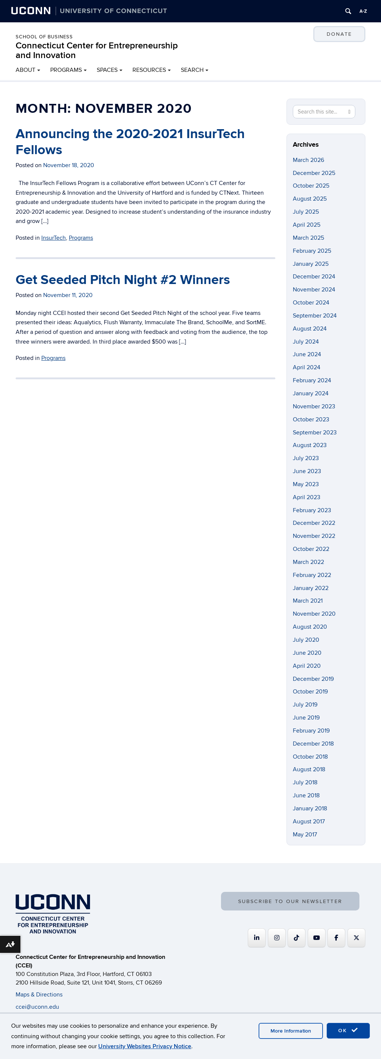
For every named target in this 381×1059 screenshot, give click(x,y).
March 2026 (308, 160)
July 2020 (306, 640)
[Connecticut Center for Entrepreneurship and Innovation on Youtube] (317, 937)
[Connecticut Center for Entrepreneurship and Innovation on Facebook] (336, 937)
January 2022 (311, 588)
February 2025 (312, 251)
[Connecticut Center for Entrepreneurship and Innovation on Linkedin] (257, 937)
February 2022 (312, 575)
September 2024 (315, 315)
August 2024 (310, 328)
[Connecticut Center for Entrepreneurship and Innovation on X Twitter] (356, 937)
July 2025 (306, 212)
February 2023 (312, 510)
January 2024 (311, 393)
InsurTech (53, 238)
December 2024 (314, 276)
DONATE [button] (339, 34)
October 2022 (311, 549)
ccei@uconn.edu (37, 1007)
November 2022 (314, 536)
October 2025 (311, 185)
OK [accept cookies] (348, 1030)
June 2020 (307, 653)
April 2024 (306, 367)
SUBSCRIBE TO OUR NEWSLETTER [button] (290, 901)
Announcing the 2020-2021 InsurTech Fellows (130, 142)
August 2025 (310, 198)
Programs (81, 238)
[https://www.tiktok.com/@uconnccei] (296, 937)
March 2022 (308, 562)
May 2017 (305, 834)
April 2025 (306, 225)
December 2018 (313, 743)
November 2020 (314, 614)
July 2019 (305, 704)
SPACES (107, 70)
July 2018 (305, 782)
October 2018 (310, 756)
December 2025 (314, 173)
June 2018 (306, 795)
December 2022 (314, 523)
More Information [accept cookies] (290, 1031)
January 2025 (311, 264)
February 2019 (311, 730)
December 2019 (313, 679)
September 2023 (315, 432)
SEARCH (192, 70)
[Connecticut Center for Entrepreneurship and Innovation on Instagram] (277, 937)
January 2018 (310, 808)
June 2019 (306, 717)
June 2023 (307, 471)
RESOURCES (149, 70)
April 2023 (306, 497)
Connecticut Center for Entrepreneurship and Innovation (97, 50)
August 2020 (310, 627)
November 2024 (314, 289)
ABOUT (25, 70)
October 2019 (310, 691)
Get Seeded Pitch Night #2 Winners (123, 280)
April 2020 (307, 666)
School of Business (44, 37)
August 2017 (309, 821)
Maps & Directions (39, 994)
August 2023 (310, 445)
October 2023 (311, 419)
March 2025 (308, 238)
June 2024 (307, 354)
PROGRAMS (66, 70)
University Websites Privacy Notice (144, 1046)
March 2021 (308, 601)
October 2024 (311, 302)
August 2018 (309, 769)
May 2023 (306, 484)
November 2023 (314, 406)
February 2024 (312, 380)
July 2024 (306, 341)
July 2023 (306, 458)
